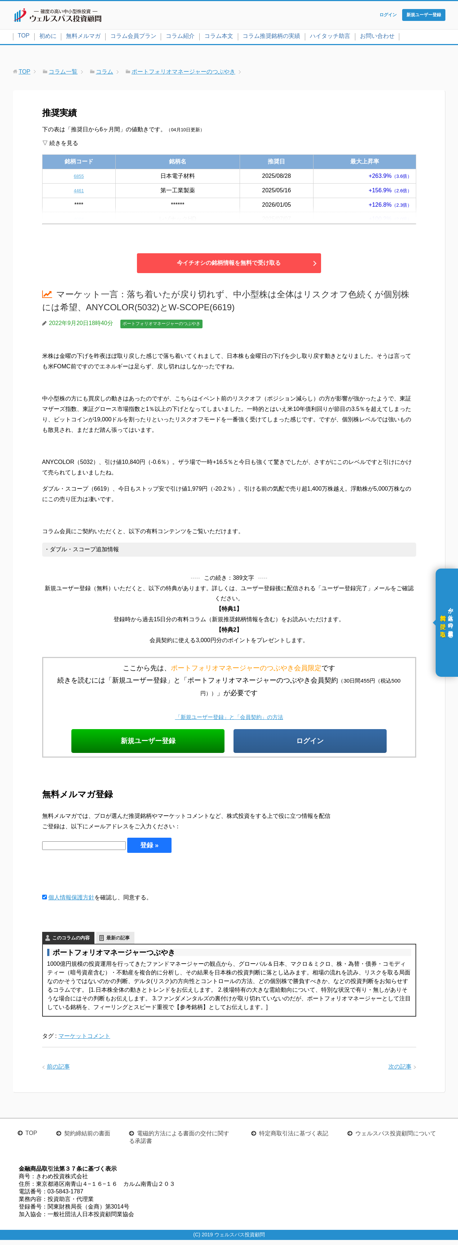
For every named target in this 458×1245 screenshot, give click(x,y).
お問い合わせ (377, 37)
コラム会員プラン (133, 37)
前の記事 (58, 1072)
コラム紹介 (180, 37)
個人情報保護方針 (71, 902)
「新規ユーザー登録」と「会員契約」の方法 (229, 718)
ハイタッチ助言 (330, 37)
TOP (24, 37)
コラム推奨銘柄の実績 (271, 37)
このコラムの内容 (71, 942)
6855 (78, 177)
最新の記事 (118, 942)
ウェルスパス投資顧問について (395, 1138)
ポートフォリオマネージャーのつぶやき (161, 325)
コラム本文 (218, 37)
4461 (78, 192)
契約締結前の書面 (87, 1138)
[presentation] (97, 878)
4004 (78, 221)
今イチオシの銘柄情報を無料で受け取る (229, 265)
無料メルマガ (83, 37)
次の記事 (400, 1072)
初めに (48, 37)
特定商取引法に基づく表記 (293, 1138)
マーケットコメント (84, 1041)
